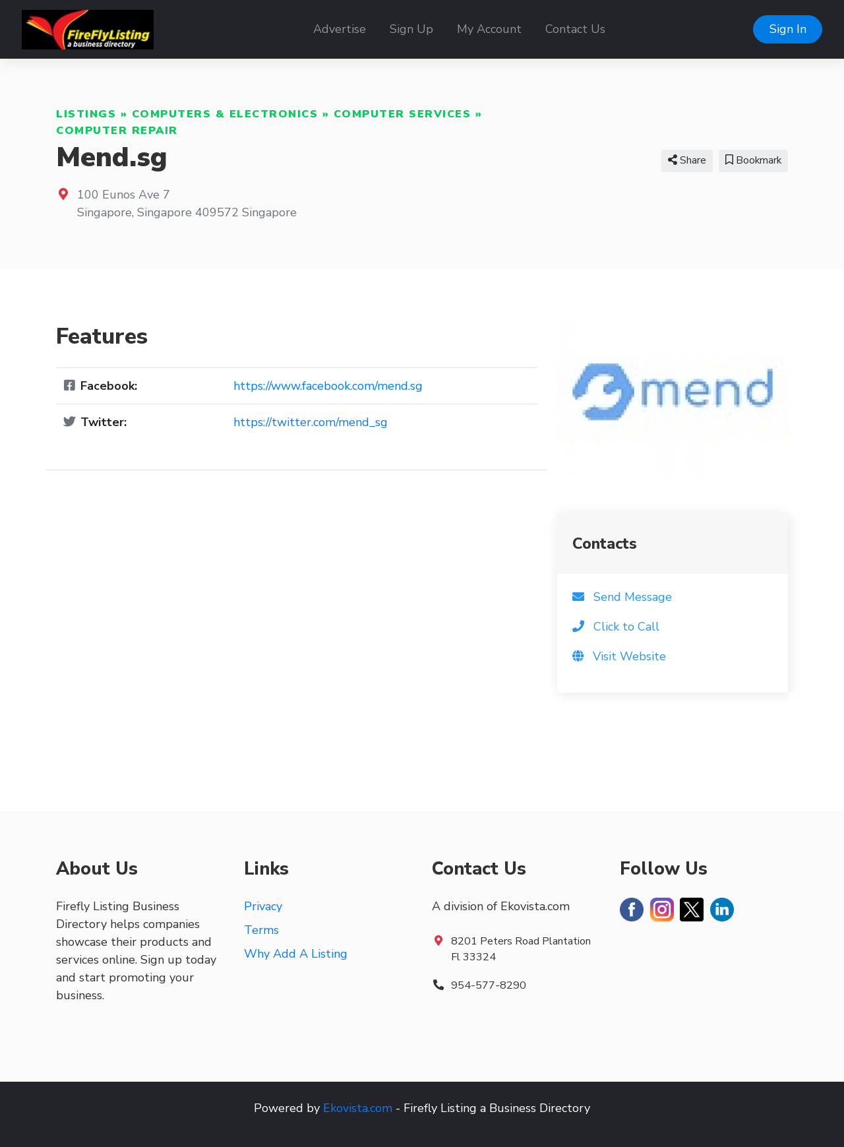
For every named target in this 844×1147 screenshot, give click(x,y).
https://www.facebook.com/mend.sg (328, 386)
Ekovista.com (357, 1108)
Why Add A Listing (295, 954)
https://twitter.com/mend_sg (310, 422)
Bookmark (753, 160)
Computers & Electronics (225, 114)
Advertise (339, 29)
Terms (261, 930)
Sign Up (411, 29)
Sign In (787, 29)
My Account (489, 29)
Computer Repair (117, 130)
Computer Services (402, 114)
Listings (86, 114)
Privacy (263, 906)
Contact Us (575, 29)
